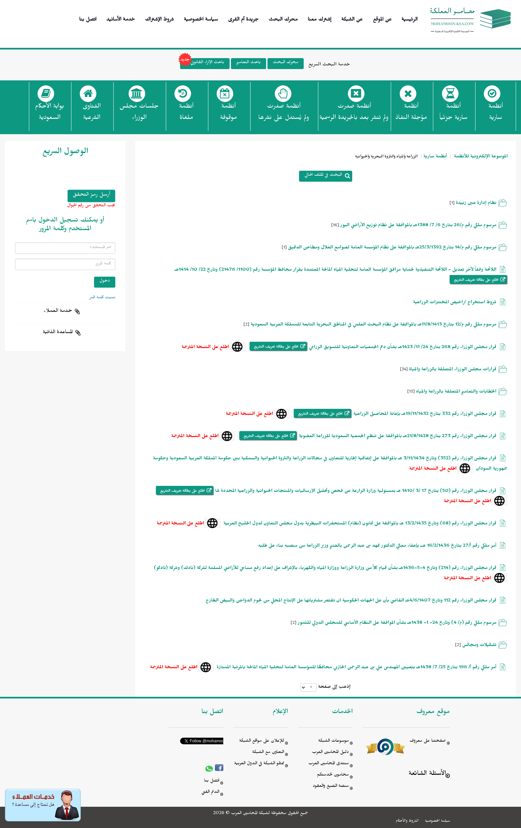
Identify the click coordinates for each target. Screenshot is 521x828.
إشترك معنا (319, 18)
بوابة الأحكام (49, 114)
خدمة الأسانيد (120, 18)
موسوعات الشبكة (333, 741)
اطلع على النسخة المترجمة (205, 348)
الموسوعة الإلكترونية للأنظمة (480, 157)
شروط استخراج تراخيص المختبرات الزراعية (454, 303)
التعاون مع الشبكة (268, 753)
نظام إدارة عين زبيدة (475, 204)
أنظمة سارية (435, 157)
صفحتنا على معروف (427, 741)
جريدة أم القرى (243, 18)
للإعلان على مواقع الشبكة (261, 741)
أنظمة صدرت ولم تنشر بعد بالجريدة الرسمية (353, 113)
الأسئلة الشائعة (427, 774)
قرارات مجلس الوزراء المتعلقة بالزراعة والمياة (452, 370)
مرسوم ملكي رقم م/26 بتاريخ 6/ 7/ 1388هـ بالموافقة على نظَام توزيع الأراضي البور (418, 226)
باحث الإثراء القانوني (202, 63)
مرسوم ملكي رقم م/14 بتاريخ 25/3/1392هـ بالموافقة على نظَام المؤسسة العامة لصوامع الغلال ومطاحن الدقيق (392, 248)
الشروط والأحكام (407, 821)
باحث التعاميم (248, 63)
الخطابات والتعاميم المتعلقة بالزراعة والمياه (456, 392)
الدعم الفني (210, 792)
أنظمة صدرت (283, 114)
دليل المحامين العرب (330, 753)
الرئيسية (409, 18)
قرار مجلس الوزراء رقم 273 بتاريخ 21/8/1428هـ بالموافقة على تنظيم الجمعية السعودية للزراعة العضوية (396, 437)
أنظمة (495, 114)
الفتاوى (91, 114)
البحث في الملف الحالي (323, 175)
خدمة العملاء (58, 311)
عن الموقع (382, 18)
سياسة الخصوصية (201, 18)
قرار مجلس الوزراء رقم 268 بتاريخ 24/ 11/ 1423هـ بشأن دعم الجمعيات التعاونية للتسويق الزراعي (402, 348)
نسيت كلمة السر (102, 298)
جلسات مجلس (139, 114)
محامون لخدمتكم (333, 775)
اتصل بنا (87, 18)
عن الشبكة (352, 18)
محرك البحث (283, 18)
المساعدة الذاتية (58, 332)
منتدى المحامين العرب (328, 764)
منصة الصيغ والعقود (331, 786)
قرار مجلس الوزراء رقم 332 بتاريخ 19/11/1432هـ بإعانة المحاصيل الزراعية (424, 414)
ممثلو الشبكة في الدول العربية (259, 764)
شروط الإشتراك (159, 18)
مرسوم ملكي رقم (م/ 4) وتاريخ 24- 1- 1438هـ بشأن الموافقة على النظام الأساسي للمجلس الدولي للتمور (397, 623)
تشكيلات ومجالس (479, 646)
